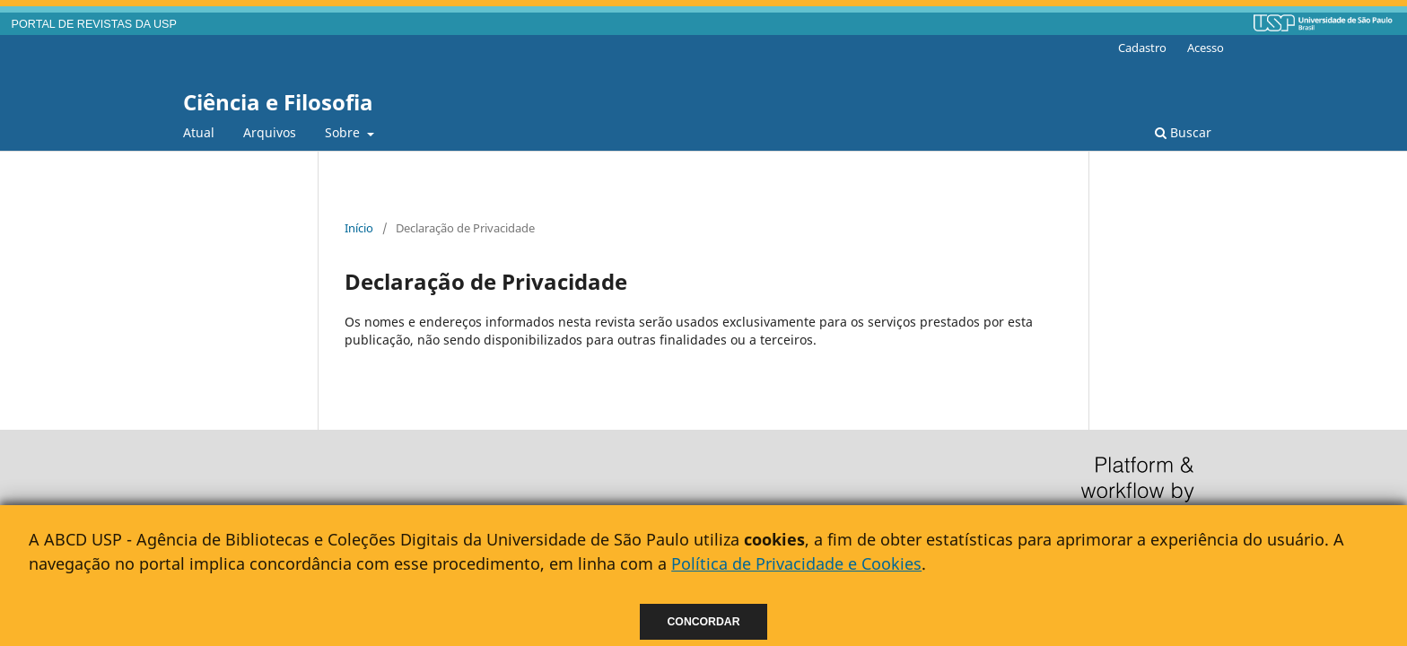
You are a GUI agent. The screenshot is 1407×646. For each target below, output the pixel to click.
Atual (198, 132)
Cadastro (1142, 47)
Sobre (344, 132)
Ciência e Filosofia (278, 102)
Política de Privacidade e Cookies (796, 563)
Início (359, 228)
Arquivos (269, 132)
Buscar (1183, 132)
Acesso (1205, 47)
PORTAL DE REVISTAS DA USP (94, 24)
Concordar (704, 621)
